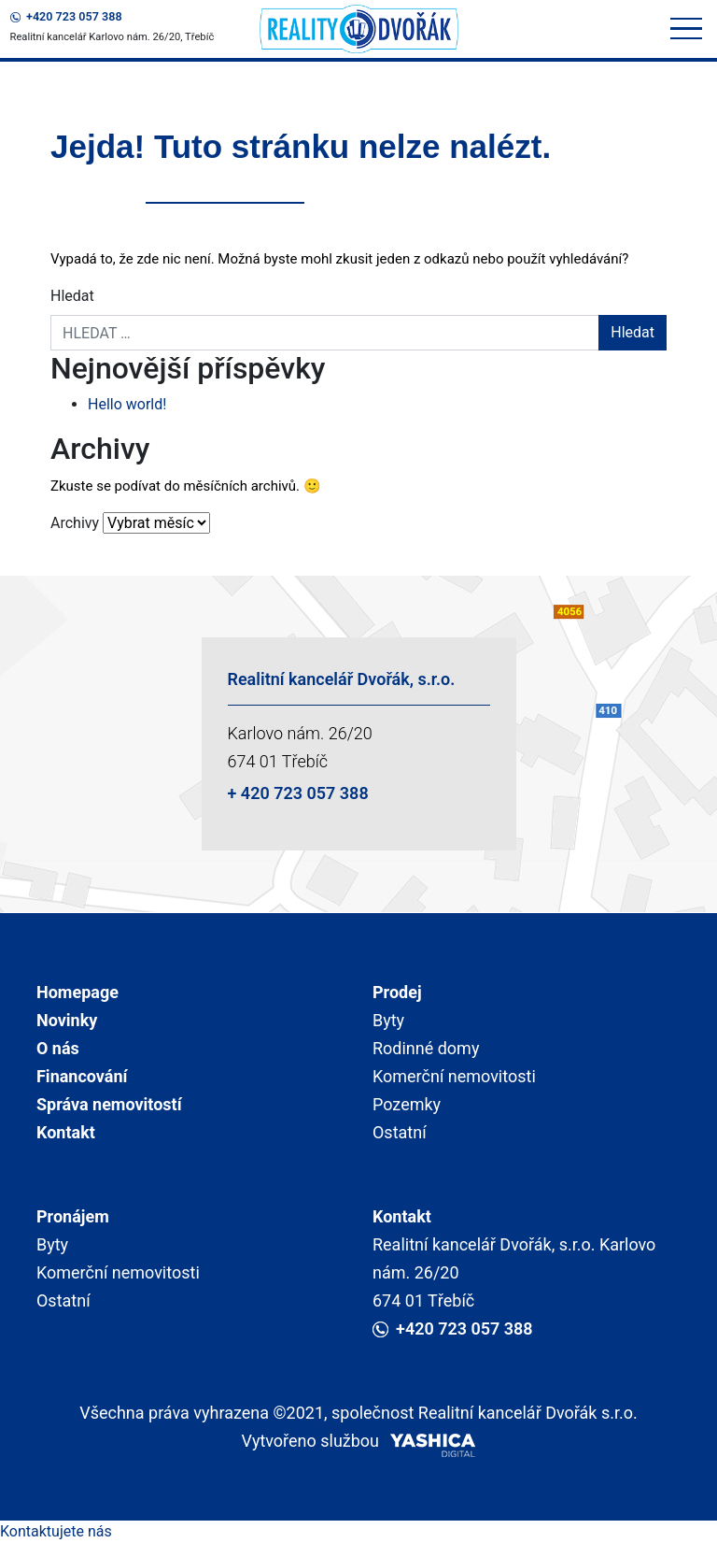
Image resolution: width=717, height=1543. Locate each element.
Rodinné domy (426, 1048)
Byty (388, 1020)
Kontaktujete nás (56, 1531)
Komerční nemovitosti (454, 1076)
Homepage (77, 992)
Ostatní (400, 1132)
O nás (57, 1048)
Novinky (66, 1020)
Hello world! (127, 404)
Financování (81, 1076)
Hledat (72, 296)
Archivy (74, 523)
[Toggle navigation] (686, 29)
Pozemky (407, 1104)
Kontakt (65, 1132)
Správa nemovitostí (109, 1104)
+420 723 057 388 (66, 16)
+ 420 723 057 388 (298, 793)
